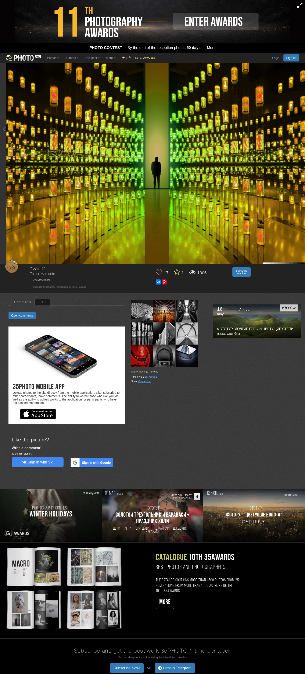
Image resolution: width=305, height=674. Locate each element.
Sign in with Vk (37, 462)
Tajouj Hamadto (42, 274)
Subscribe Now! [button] (127, 668)
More (165, 602)
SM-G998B (151, 376)
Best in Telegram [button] (174, 668)
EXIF (43, 302)
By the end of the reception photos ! (152, 48)
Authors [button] (72, 57)
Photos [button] (53, 57)
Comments (22, 302)
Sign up (291, 57)
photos (152, 371)
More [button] (110, 57)
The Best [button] (92, 57)
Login (275, 58)
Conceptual (144, 381)
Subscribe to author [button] (241, 272)
